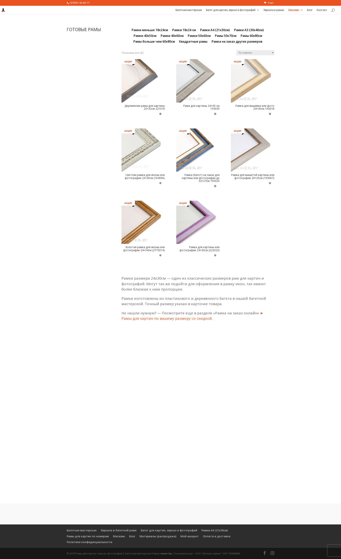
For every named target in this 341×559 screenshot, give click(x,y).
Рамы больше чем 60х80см (154, 42)
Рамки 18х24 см (184, 30)
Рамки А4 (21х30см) (215, 30)
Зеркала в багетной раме (118, 530)
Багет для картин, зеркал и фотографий (230, 10)
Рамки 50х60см (199, 36)
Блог (309, 10)
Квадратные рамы (193, 42)
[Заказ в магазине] (255, 52)
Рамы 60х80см (251, 36)
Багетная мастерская (188, 10)
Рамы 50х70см (225, 36)
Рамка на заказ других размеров (237, 42)
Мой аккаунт (189, 536)
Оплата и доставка (216, 536)
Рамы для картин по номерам (88, 536)
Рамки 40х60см (172, 36)
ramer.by (166, 553)
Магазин (293, 10)
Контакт (322, 10)
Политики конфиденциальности (89, 542)
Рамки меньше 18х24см (150, 30)
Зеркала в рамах (273, 10)
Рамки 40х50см (145, 36)
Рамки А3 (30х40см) (249, 30)
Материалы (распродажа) (158, 536)
